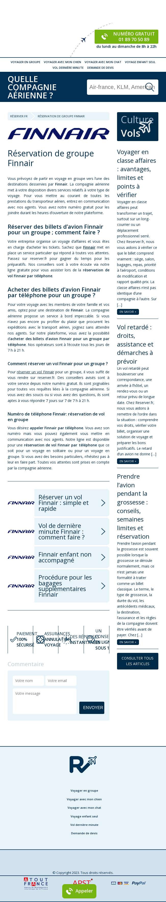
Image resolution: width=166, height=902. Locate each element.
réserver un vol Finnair (35, 371)
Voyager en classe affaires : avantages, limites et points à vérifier (136, 173)
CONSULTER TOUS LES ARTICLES (138, 661)
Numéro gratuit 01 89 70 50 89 (126, 36)
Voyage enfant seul (140, 62)
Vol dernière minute (68, 68)
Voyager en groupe (25, 62)
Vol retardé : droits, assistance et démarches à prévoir (135, 344)
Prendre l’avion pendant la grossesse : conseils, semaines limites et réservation (133, 506)
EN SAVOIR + (128, 312)
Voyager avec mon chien (62, 62)
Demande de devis (100, 68)
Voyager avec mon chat (103, 62)
